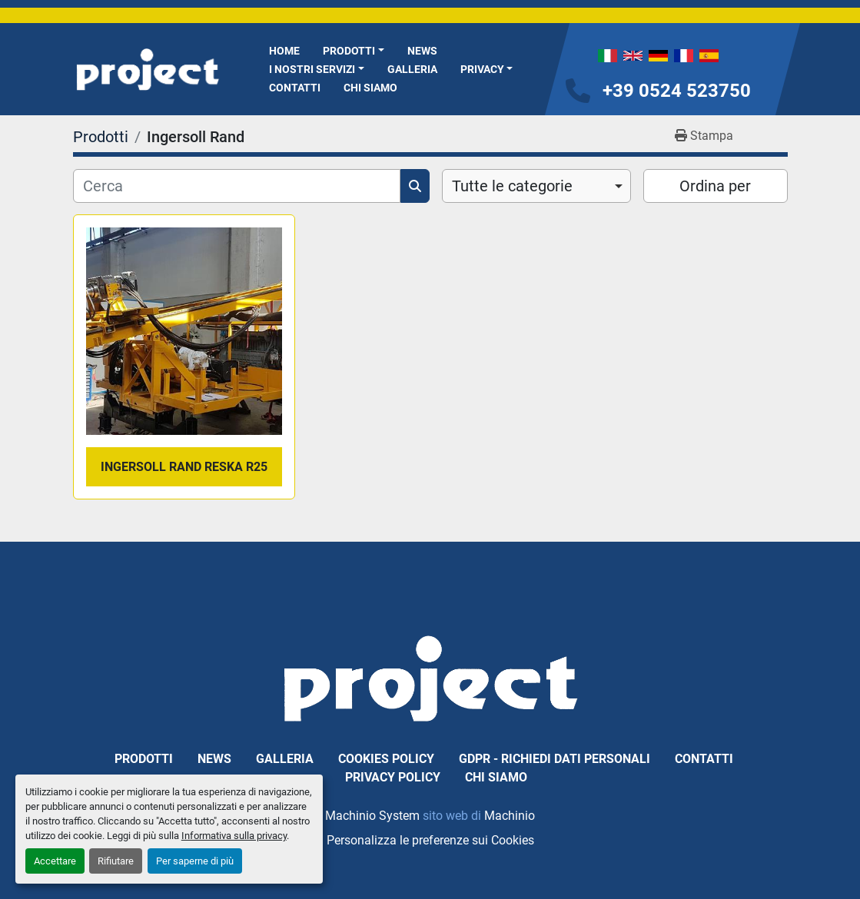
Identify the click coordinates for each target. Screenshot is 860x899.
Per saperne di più (195, 861)
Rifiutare (116, 861)
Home (284, 51)
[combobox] (537, 186)
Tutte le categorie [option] (512, 186)
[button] (353, 51)
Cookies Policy (386, 758)
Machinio (509, 815)
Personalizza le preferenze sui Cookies (430, 840)
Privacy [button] (482, 69)
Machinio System (372, 815)
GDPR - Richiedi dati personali (554, 758)
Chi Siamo (370, 87)
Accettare (55, 861)
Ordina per (715, 186)
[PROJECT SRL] (430, 677)
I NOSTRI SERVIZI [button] (312, 69)
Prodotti (349, 51)
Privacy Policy (392, 777)
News (422, 51)
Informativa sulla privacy (234, 835)
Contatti (294, 87)
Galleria (412, 69)
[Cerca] (236, 186)
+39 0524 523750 (677, 90)
